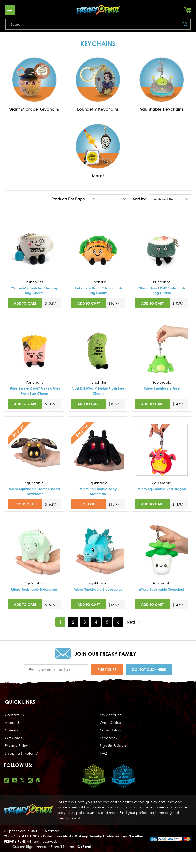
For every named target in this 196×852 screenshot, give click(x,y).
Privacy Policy (16, 745)
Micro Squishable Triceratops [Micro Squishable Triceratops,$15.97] (34, 589)
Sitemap (52, 830)
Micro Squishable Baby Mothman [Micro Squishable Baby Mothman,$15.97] (98, 491)
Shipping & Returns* (21, 752)
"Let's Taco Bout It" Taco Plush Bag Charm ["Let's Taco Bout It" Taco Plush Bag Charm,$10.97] (98, 290)
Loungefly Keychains (98, 109)
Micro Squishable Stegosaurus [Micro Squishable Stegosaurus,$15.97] (98, 589)
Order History (110, 729)
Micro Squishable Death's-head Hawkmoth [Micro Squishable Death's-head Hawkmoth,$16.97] (34, 491)
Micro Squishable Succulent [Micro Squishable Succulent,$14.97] (161, 589)
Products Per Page (68, 199)
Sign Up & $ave (113, 745)
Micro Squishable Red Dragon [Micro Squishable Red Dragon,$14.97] (161, 489)
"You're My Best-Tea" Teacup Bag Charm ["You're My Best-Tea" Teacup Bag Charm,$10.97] (34, 290)
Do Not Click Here (149, 669)
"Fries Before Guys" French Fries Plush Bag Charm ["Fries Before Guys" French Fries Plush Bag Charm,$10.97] (34, 390)
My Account (110, 714)
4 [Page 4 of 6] (96, 622)
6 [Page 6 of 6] (118, 622)
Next (133, 622)
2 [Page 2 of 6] (73, 622)
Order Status (110, 722)
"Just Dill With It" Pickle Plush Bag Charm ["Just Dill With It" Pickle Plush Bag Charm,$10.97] (98, 390)
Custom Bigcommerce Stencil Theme (43, 846)
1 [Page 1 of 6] (60, 622)
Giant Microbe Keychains (34, 109)
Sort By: (139, 199)
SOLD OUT (25, 504)
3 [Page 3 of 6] (84, 622)
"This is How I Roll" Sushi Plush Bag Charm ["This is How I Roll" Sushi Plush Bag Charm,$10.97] (161, 290)
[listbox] (108, 199)
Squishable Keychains (161, 109)
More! (98, 175)
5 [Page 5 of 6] (107, 622)
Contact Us (14, 714)
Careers (11, 729)
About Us (12, 722)
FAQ (103, 752)
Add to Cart (25, 303)
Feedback (108, 737)
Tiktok (6, 779)
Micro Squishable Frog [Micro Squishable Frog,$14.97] (162, 388)
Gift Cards (13, 737)
